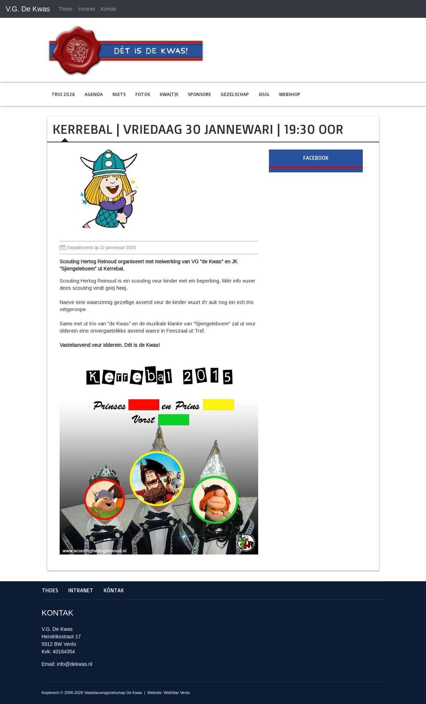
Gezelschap (235, 94)
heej (121, 288)
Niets (119, 94)
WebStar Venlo (177, 692)
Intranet (86, 9)
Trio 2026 (63, 94)
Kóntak (108, 9)
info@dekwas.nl (74, 664)
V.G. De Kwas (28, 9)
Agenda (94, 94)
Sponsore (199, 94)
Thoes (65, 9)
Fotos (142, 94)
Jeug (264, 94)
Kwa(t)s (169, 94)
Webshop (289, 94)
